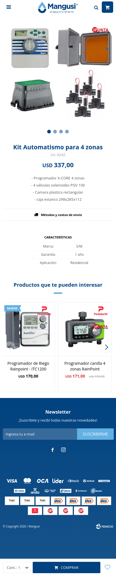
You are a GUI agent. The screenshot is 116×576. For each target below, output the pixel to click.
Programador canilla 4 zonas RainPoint (85, 366)
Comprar (69, 567)
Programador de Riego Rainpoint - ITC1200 (28, 366)
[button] (49, 131)
